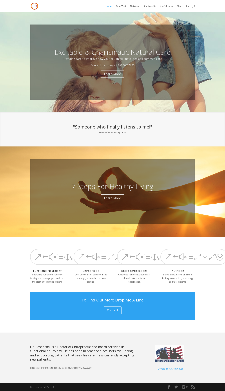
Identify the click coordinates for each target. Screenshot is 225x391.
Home (109, 6)
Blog (179, 6)
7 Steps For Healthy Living (112, 190)
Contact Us (150, 6)
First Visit (121, 6)
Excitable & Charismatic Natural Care (112, 57)
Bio (187, 6)
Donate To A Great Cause (170, 368)
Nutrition (135, 6)
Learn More (112, 79)
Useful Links (166, 6)
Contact (112, 310)
